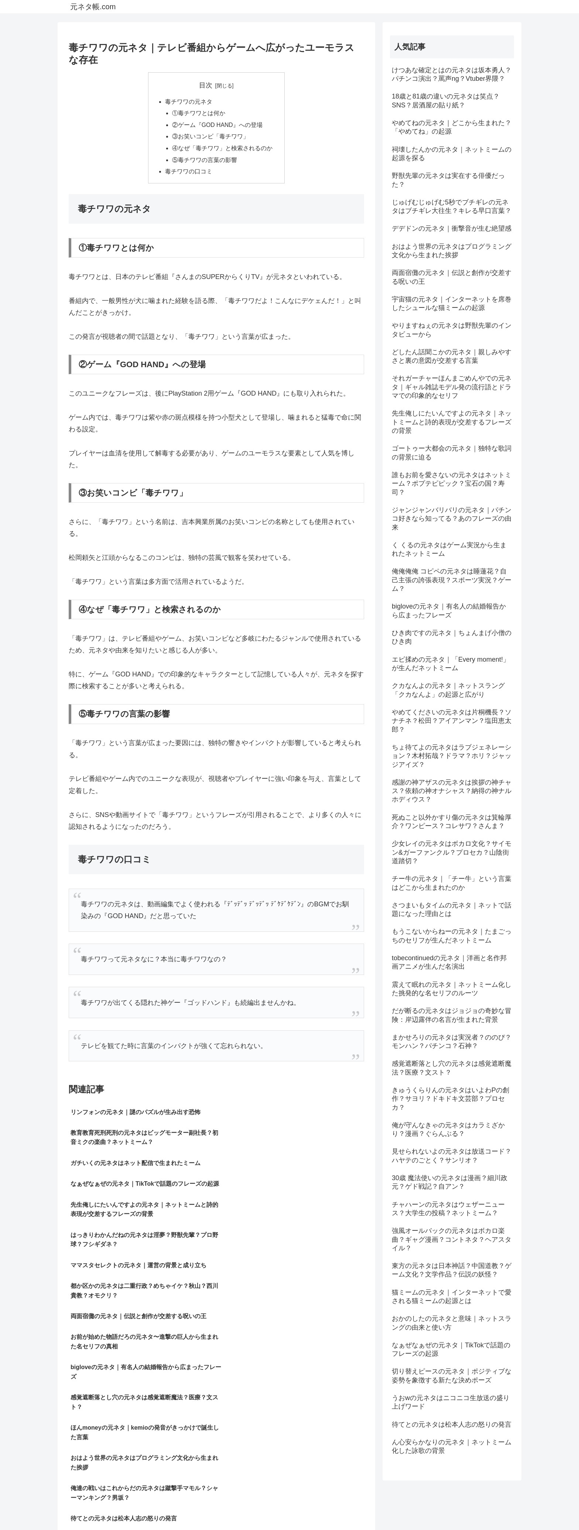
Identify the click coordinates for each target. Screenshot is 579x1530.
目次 (205, 85)
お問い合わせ (498, 1507)
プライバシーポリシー (450, 1507)
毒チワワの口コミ (188, 173)
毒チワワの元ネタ (188, 102)
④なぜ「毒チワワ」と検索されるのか (222, 150)
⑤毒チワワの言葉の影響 (204, 161)
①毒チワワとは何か (198, 114)
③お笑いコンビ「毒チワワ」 (210, 137)
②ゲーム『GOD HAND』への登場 (217, 126)
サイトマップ (400, 1507)
